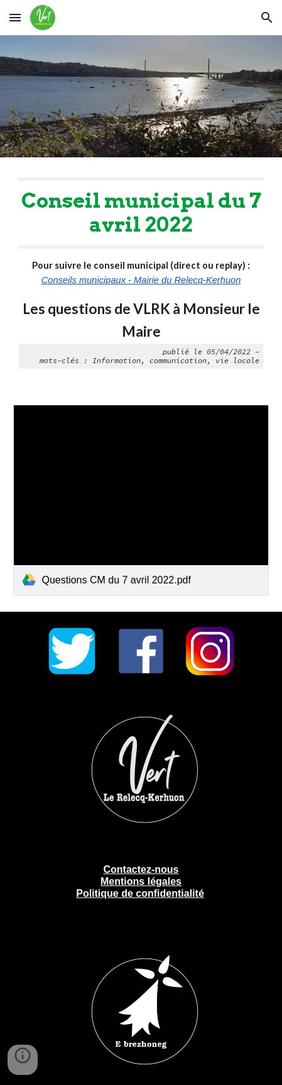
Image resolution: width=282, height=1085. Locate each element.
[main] (140, 273)
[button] (15, 17)
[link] (140, 501)
